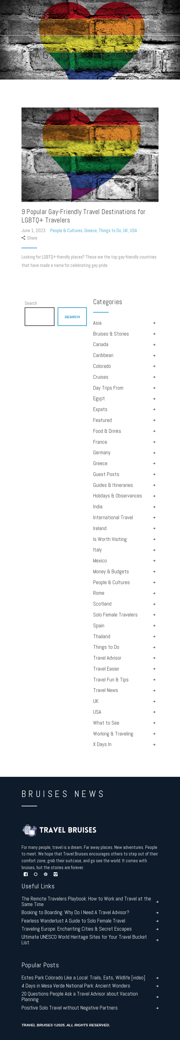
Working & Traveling (113, 734)
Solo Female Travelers (115, 615)
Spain (98, 625)
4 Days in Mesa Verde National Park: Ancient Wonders (75, 986)
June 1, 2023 (33, 230)
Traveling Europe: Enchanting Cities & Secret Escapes (76, 929)
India (97, 506)
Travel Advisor (107, 658)
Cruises (100, 377)
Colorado (102, 366)
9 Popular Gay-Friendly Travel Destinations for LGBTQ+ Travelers (83, 216)
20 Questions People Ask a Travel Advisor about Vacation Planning (79, 996)
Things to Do (110, 230)
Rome (98, 593)
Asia (97, 323)
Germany (102, 452)
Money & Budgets (111, 571)
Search (31, 303)
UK (125, 230)
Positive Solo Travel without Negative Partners (69, 1008)
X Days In (102, 744)
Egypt (99, 398)
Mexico (100, 560)
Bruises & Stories (111, 334)
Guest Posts (106, 474)
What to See (106, 723)
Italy (97, 550)
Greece (90, 230)
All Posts (82, 66)
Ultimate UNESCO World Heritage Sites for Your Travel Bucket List (84, 940)
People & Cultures (66, 230)
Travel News (105, 690)
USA (133, 230)
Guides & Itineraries (113, 485)
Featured (102, 420)
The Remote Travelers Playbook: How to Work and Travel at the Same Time (86, 901)
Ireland (100, 528)
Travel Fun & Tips (111, 679)
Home (65, 66)
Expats (100, 409)
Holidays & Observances (117, 496)
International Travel (113, 517)
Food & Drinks (107, 431)
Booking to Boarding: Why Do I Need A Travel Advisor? (75, 912)
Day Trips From (108, 388)
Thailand (101, 636)
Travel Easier (106, 669)
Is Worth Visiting (110, 539)
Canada (100, 344)
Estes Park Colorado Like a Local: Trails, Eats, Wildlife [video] (83, 978)
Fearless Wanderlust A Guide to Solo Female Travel (73, 921)
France (100, 442)
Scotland (102, 604)
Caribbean (103, 355)
